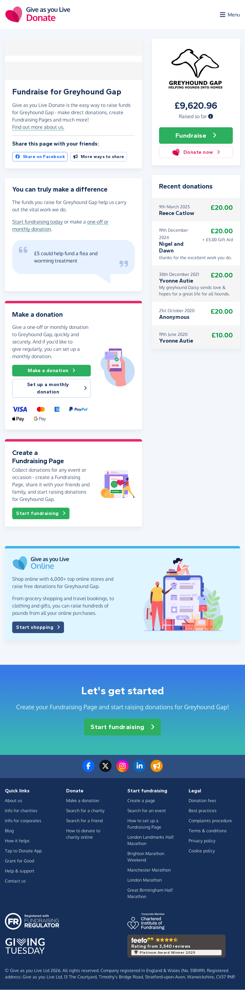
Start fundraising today (37, 222)
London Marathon (144, 880)
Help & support (19, 871)
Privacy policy (202, 841)
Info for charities (21, 810)
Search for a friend (84, 820)
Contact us (15, 881)
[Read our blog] (157, 770)
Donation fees (202, 800)
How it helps (17, 841)
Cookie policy (202, 851)
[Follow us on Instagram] (122, 770)
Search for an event (146, 810)
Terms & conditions (208, 830)
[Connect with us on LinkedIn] (139, 770)
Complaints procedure (210, 820)
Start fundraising (41, 513)
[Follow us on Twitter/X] (105, 770)
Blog (9, 830)
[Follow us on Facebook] (88, 770)
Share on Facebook (40, 157)
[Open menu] (229, 14)
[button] (210, 117)
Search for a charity (85, 810)
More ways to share (98, 157)
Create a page (141, 800)
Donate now (196, 152)
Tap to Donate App (23, 851)
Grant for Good (19, 861)
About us (13, 800)
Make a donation (51, 371)
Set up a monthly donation (57, 388)
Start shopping (38, 627)
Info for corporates (23, 820)
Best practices (203, 810)
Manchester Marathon (149, 870)
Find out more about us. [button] (38, 127)
